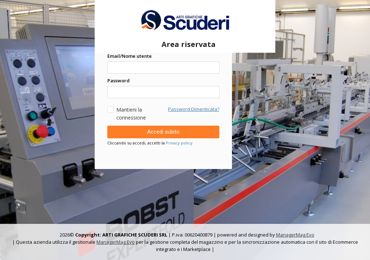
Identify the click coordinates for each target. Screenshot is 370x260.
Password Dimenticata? (193, 109)
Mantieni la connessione (126, 113)
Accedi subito (163, 132)
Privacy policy (179, 143)
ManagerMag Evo (295, 234)
